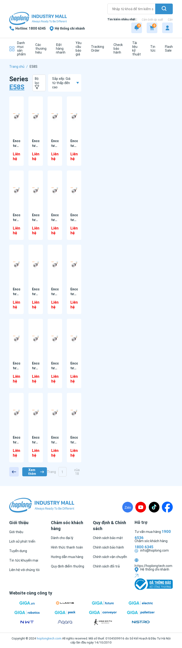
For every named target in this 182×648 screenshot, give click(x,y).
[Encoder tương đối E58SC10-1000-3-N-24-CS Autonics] (55, 116)
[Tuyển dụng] (18, 551)
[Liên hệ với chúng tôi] (24, 570)
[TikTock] (154, 507)
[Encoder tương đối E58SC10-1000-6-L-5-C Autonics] (16, 339)
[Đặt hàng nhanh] (59, 48)
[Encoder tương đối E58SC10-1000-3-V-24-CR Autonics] (16, 265)
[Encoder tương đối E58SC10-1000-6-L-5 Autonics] (74, 265)
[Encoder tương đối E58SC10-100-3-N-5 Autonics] (35, 413)
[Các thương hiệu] (39, 48)
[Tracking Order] (96, 48)
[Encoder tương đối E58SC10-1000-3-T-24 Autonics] (74, 116)
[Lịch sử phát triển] (22, 541)
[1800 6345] (27, 28)
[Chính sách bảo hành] (108, 547)
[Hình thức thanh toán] (67, 547)
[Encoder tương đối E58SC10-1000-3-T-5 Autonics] (55, 190)
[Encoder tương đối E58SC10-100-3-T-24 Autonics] (55, 413)
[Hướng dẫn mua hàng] (67, 557)
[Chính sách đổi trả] (106, 566)
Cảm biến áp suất (152, 19)
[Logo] (38, 19)
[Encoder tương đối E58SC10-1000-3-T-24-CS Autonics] (35, 190)
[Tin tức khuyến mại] (23, 560)
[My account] (167, 27)
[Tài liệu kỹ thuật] (135, 48)
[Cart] (152, 27)
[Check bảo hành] (117, 48)
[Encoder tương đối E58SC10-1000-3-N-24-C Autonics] (16, 116)
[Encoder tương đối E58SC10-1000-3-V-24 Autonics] (74, 190)
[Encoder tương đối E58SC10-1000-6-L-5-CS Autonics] (55, 339)
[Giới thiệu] (16, 532)
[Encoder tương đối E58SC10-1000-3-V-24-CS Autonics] (35, 265)
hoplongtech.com (49, 638)
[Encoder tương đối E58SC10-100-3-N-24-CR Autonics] (16, 413)
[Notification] (136, 27)
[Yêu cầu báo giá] (77, 48)
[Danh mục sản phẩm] (17, 48)
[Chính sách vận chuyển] (110, 557)
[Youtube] (140, 507)
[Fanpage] (167, 507)
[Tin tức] (151, 48)
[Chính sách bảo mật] (108, 538)
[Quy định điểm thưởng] (67, 566)
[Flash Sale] (168, 48)
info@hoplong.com (152, 550)
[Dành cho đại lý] (62, 538)
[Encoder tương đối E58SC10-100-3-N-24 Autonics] (74, 339)
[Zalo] (127, 507)
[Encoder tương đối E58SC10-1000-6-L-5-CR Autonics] (35, 339)
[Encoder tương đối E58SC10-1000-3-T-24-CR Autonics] (16, 190)
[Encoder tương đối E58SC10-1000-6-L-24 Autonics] (55, 265)
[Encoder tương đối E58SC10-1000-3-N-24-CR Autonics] (35, 116)
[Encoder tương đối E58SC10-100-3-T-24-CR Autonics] (74, 413)
